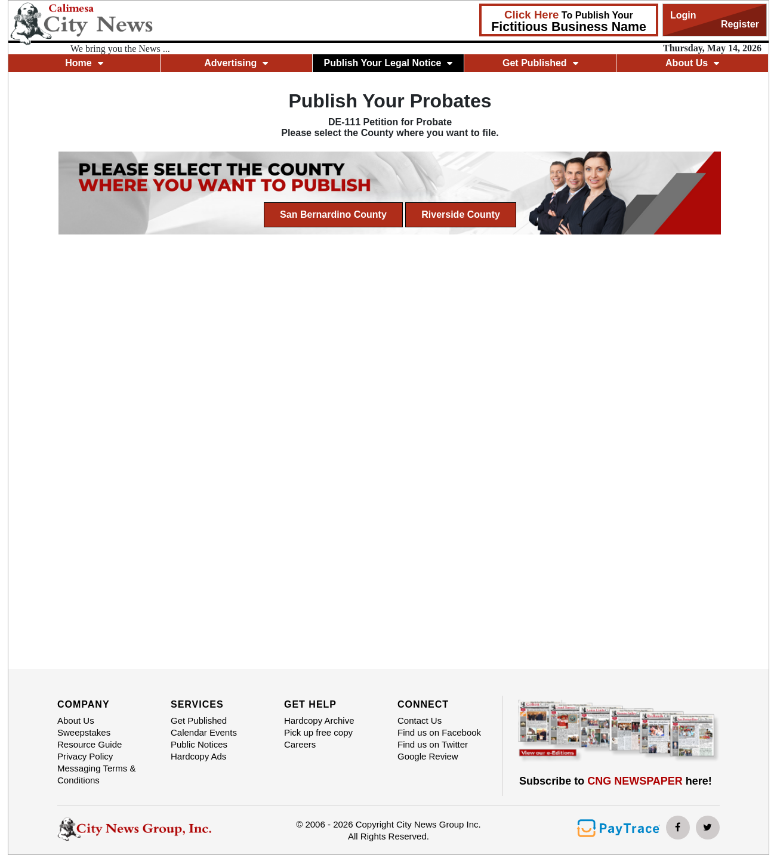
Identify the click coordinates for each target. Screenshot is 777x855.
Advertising (236, 63)
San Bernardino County (333, 214)
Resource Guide (89, 744)
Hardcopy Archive (319, 720)
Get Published (540, 63)
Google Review (427, 756)
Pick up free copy (318, 732)
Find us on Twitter (432, 744)
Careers (300, 744)
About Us (692, 63)
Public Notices (199, 744)
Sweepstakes (83, 732)
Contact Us (419, 720)
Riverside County (460, 214)
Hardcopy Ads (198, 756)
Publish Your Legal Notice (388, 63)
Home (84, 63)
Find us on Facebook (439, 732)
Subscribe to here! (615, 781)
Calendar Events (204, 732)
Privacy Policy (85, 756)
